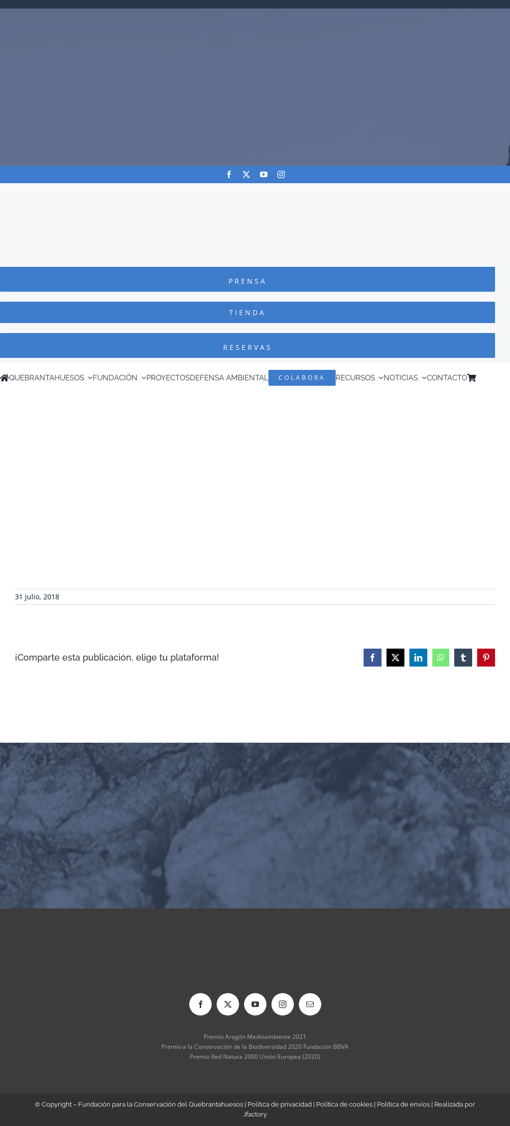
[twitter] (246, 174)
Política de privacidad (280, 1104)
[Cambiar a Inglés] (494, 378)
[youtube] (263, 174)
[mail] (310, 1004)
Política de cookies (344, 1104)
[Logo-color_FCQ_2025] (255, 192)
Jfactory (255, 1114)
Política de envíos (403, 1104)
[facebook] (229, 174)
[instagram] (281, 174)
